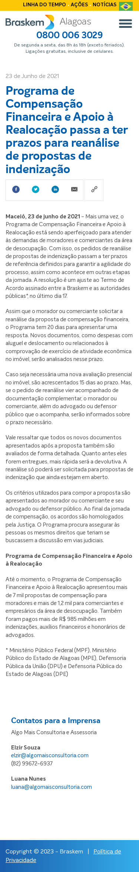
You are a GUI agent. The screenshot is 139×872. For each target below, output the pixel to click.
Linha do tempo (44, 5)
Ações (79, 5)
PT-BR (126, 9)
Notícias (104, 5)
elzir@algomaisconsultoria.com (50, 755)
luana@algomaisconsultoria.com (51, 787)
